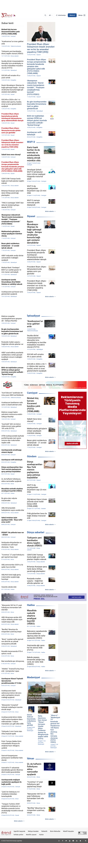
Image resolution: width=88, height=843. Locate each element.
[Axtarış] (45, 15)
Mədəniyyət (33, 677)
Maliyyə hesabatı (33, 831)
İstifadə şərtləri (18, 834)
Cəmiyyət (32, 392)
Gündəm (32, 456)
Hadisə (31, 605)
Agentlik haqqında (19, 831)
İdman (30, 758)
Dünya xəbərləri (35, 532)
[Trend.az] (8, 15)
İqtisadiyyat (33, 315)
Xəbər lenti (7, 23)
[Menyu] (82, 15)
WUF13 (31, 141)
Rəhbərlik (44, 831)
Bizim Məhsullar (55, 831)
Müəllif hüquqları (68, 831)
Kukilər (41, 834)
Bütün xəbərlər (49, 211)
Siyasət (31, 216)
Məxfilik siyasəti (31, 834)
